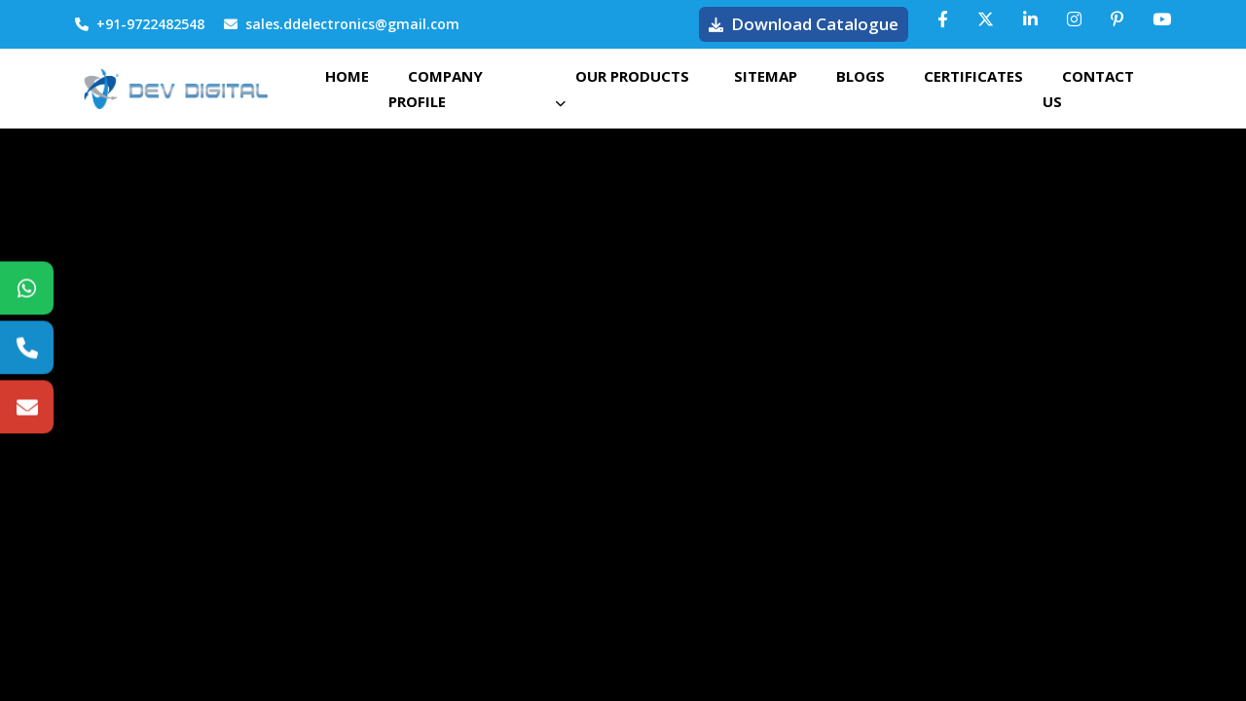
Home (347, 76)
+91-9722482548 (139, 24)
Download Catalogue (803, 24)
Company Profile (435, 88)
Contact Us (1088, 88)
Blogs (860, 76)
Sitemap (765, 76)
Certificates (973, 76)
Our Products (622, 87)
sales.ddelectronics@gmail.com (341, 24)
